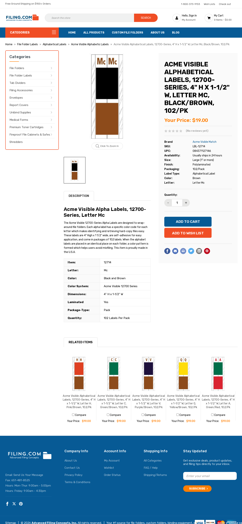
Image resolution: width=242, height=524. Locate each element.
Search (146, 17)
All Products (93, 32)
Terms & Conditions (77, 482)
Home (72, 32)
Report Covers (18, 105)
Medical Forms (18, 120)
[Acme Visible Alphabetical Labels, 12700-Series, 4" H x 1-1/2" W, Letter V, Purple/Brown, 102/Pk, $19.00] (148, 373)
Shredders (16, 142)
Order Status (112, 475)
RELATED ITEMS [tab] (81, 342)
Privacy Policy (73, 475)
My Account (112, 460)
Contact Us (72, 467)
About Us (157, 32)
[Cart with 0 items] (221, 18)
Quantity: (170, 194)
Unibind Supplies (20, 112)
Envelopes (16, 97)
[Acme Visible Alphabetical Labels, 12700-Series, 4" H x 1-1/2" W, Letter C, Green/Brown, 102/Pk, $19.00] (113, 373)
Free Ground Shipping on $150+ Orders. (28, 3)
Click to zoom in (107, 146)
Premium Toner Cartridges (26, 127)
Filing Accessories (21, 90)
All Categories (153, 460)
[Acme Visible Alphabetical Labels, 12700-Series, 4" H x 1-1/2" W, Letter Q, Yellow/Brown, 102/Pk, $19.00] (183, 373)
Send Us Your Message (28, 475)
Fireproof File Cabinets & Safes (29, 134)
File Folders (16, 68)
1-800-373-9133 (190, 4)
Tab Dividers (17, 83)
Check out (225, 4)
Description (79, 196)
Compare (79, 415)
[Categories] (32, 32)
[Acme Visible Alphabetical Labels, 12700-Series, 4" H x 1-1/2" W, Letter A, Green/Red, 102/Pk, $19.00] (218, 373)
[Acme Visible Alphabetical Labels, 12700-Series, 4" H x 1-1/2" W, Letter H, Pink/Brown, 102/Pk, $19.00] (79, 373)
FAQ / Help (151, 467)
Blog (175, 32)
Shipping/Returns (155, 475)
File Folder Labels (20, 75)
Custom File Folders (127, 32)
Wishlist (109, 467)
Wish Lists (209, 4)
